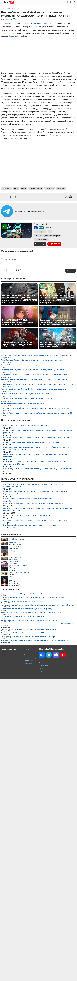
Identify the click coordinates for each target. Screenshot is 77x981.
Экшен (16, 188)
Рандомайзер (28, 663)
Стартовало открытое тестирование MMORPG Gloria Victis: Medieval (23, 601)
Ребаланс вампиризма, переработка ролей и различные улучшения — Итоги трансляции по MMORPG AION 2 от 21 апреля (19, 298)
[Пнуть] (10, 197)
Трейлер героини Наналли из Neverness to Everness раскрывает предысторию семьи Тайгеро (31, 612)
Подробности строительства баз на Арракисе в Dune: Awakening (27, 515)
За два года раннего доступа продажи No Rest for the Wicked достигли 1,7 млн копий (32, 370)
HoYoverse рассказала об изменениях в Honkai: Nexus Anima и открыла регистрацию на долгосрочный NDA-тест (37, 605)
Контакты (41, 668)
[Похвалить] (3, 197)
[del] (8, 270)
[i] (6, 270)
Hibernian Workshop (36, 188)
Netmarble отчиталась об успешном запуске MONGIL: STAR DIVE (25, 394)
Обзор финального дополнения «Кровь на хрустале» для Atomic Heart (17, 344)
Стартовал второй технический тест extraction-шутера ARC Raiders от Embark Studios (35, 520)
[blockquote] (12, 270)
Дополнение (61, 188)
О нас (40, 671)
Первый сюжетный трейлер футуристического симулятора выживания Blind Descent (32, 360)
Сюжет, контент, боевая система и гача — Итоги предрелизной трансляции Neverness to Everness (56, 322)
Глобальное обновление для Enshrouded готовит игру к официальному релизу (26, 609)
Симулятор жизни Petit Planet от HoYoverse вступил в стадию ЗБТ (22, 633)
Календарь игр (28, 660)
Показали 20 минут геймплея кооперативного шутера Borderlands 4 (28, 499)
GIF (20, 270)
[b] (4, 270)
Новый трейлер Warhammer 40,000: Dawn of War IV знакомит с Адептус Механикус (28, 637)
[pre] (17, 270)
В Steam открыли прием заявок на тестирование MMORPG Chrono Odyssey (31, 442)
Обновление (50, 188)
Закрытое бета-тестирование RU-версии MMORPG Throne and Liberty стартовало (27, 594)
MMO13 (26, 649)
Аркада (23, 188)
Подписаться (54, 244)
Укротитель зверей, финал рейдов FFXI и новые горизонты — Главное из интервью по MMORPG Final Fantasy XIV (57, 298)
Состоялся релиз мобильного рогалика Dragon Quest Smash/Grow (22, 616)
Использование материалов (47, 663)
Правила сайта (43, 665)
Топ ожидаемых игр (30, 658)
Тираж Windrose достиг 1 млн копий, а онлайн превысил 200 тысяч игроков (29, 365)
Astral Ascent (37, 24)
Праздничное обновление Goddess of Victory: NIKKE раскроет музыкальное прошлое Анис (34, 389)
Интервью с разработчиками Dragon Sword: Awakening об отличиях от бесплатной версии (57, 344)
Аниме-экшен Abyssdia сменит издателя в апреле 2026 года (23, 403)
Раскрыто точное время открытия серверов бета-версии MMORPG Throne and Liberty (28, 629)
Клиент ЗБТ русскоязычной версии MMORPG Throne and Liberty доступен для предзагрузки (35, 408)
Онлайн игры (28, 652)
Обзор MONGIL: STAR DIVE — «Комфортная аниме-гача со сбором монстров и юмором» (19, 322)
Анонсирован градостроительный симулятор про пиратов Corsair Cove (27, 398)
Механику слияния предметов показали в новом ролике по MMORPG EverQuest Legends (34, 379)
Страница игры (40, 244)
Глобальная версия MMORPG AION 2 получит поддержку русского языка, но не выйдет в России (32, 597)
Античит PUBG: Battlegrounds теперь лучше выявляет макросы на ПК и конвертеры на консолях (36, 355)
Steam (11, 36)
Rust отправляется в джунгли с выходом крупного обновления (26, 425)
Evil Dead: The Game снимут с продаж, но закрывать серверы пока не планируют (33, 503)
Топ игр (26, 655)
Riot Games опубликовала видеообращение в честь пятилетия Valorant (29, 525)
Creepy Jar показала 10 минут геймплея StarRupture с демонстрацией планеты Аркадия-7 (36, 437)
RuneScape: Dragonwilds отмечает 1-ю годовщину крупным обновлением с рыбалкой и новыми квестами (35, 640)
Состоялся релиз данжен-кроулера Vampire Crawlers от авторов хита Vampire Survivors (29, 620)
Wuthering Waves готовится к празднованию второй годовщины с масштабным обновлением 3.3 (36, 413)
